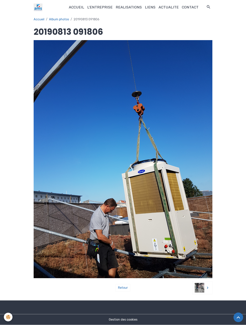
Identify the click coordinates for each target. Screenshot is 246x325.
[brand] (39, 7)
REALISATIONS (129, 7)
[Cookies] (8, 317)
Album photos (59, 19)
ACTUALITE (169, 7)
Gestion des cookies (123, 319)
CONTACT (190, 7)
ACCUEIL (76, 7)
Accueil (39, 19)
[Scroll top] (238, 317)
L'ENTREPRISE (100, 7)
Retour (123, 287)
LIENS (150, 7)
